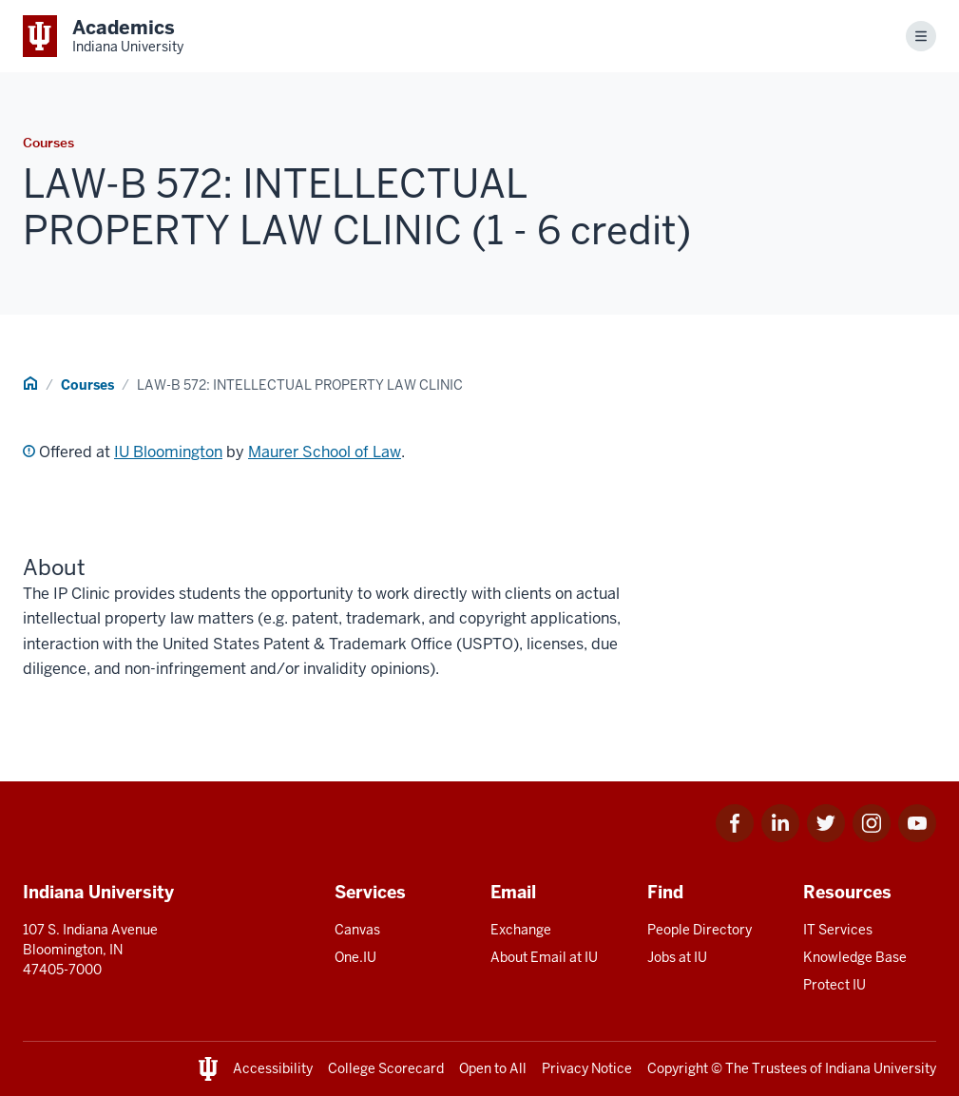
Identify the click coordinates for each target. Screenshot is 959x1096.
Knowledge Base (855, 957)
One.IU (355, 957)
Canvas (357, 929)
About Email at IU (544, 957)
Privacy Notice (587, 1068)
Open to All (493, 1068)
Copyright (677, 1068)
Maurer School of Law (324, 452)
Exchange (520, 929)
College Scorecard (386, 1068)
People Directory (699, 929)
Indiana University (880, 1068)
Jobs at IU (677, 957)
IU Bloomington (168, 452)
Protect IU (834, 984)
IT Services (838, 929)
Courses (87, 385)
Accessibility (273, 1068)
